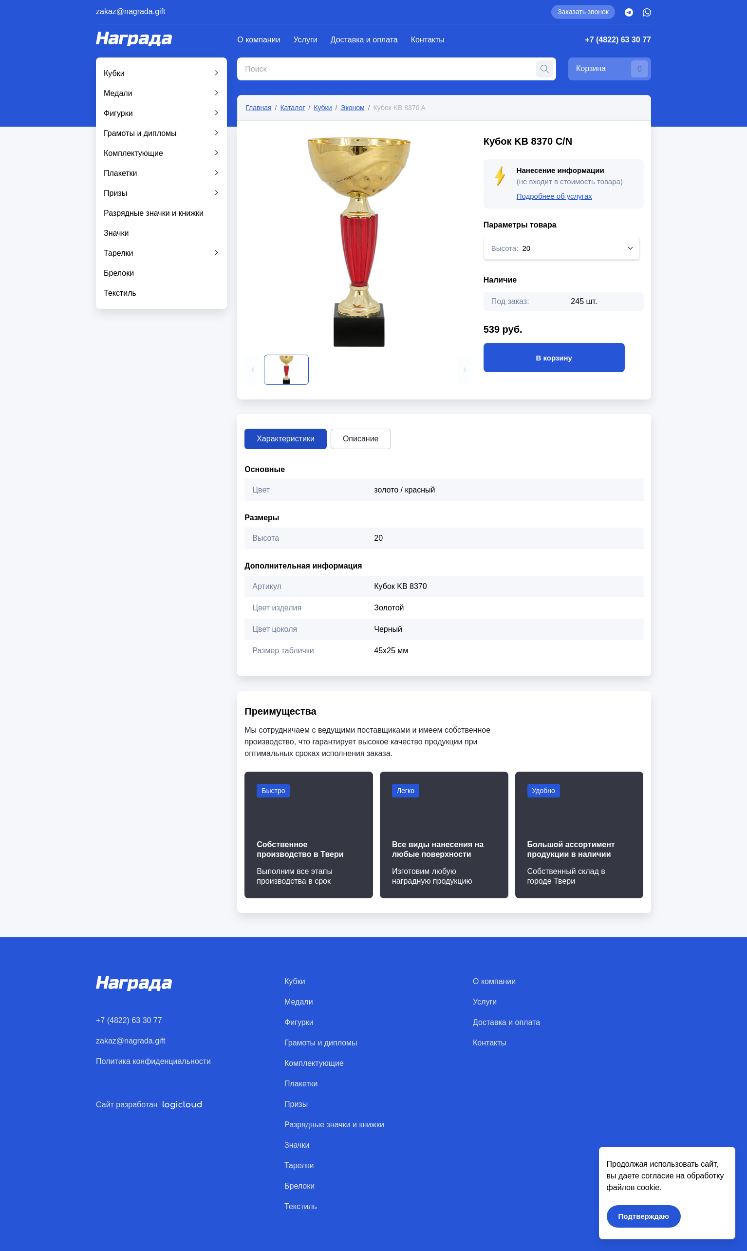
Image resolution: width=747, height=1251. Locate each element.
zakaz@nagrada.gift (131, 11)
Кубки (114, 73)
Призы (115, 193)
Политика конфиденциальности (153, 1061)
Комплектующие (133, 153)
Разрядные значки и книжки (154, 213)
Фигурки (118, 113)
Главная (258, 108)
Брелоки (119, 273)
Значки (116, 233)
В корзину (554, 357)
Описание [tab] (361, 439)
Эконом (352, 108)
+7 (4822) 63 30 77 (618, 40)
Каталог (292, 108)
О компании (258, 40)
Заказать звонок (583, 12)
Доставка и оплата (364, 40)
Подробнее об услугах (554, 196)
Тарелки (118, 253)
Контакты (428, 40)
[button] (252, 370)
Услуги (305, 40)
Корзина (612, 68)
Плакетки (120, 173)
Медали (118, 93)
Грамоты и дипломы (140, 133)
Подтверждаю (643, 1216)
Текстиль (120, 293)
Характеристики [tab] (286, 439)
